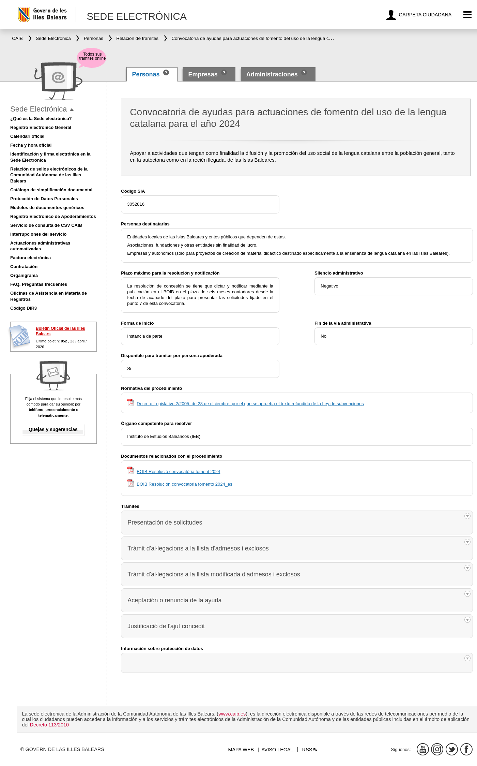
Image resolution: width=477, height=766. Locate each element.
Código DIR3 (23, 308)
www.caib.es (232, 714)
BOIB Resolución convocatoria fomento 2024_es (184, 484)
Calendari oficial (27, 136)
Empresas (203, 74)
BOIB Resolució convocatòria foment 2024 (178, 471)
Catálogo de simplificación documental (51, 189)
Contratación (23, 266)
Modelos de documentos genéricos (47, 207)
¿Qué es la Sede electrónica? (41, 118)
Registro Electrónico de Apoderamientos (53, 216)
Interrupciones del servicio (38, 234)
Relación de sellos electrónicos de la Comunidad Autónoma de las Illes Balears (49, 175)
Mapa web (241, 749)
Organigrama (24, 275)
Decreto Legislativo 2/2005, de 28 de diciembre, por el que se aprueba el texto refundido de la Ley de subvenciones (250, 403)
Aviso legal (277, 749)
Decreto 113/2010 (49, 724)
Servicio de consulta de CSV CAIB (46, 225)
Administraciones (272, 74)
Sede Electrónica (38, 109)
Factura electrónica (30, 257)
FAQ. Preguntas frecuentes (38, 284)
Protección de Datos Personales (44, 198)
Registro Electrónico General (40, 127)
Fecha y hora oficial (30, 145)
